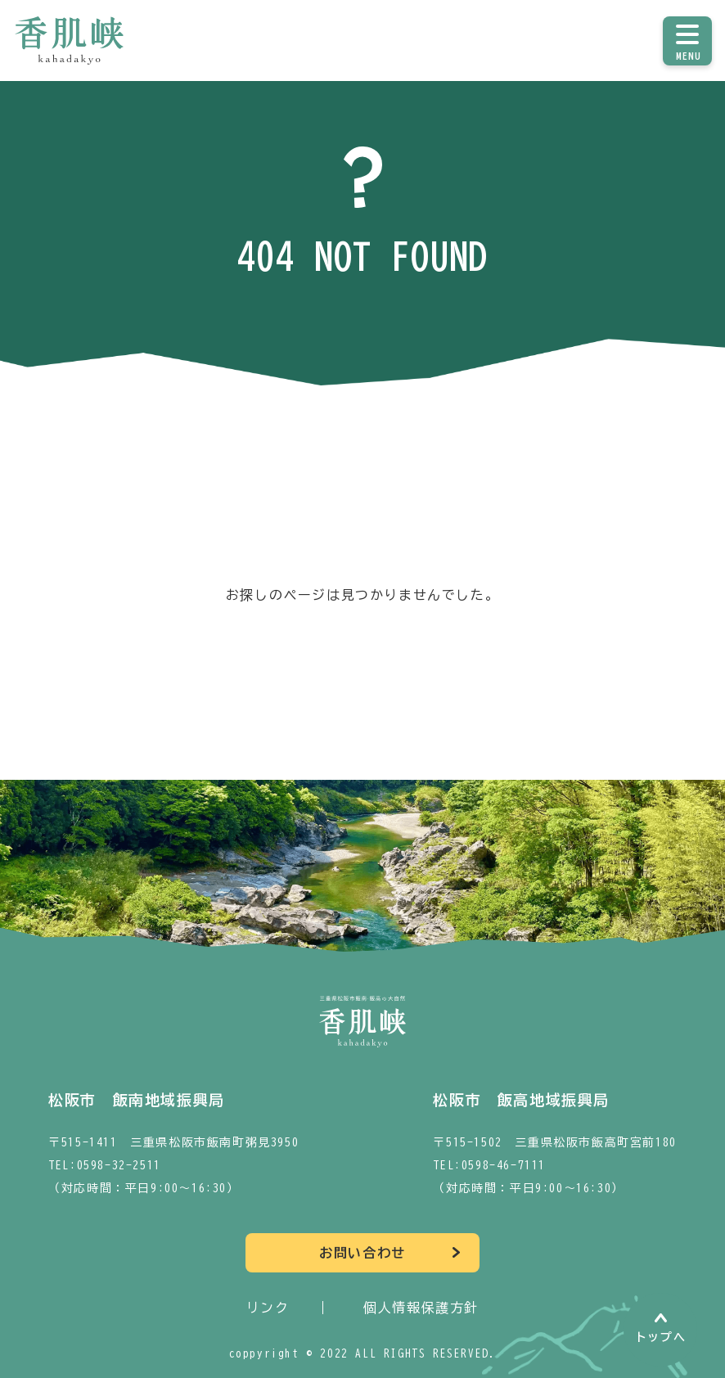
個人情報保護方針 (421, 1307)
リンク (268, 1307)
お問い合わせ (362, 1252)
